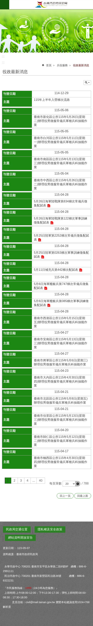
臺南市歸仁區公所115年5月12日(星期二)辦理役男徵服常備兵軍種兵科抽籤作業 (60, 440)
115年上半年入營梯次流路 (52, 99)
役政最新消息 (81, 65)
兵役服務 (62, 65)
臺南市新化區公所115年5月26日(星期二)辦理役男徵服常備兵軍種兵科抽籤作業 (60, 121)
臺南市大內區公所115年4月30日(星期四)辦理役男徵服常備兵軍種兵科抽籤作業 (60, 381)
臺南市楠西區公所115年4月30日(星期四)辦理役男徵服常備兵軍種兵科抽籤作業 (60, 462)
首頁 (48, 65)
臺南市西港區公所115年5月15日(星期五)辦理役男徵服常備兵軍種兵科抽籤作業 (60, 322)
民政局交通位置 (16, 529)
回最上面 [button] (82, 495)
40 (40, 480)
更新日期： (9, 548)
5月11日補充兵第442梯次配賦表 (56, 269)
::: (3, 56)
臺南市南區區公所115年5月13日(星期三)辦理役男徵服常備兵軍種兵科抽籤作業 (60, 163)
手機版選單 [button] (4, 4)
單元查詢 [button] (87, 82)
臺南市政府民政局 (51, 4)
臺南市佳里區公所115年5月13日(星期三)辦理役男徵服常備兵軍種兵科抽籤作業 (60, 419)
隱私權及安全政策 (50, 529)
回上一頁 (65, 495)
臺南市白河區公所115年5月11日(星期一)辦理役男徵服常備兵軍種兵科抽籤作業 (60, 142)
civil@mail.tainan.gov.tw (40, 602)
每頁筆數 (55, 483)
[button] (78, 484)
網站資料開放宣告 (20, 537)
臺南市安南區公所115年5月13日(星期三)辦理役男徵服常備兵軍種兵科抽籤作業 (60, 343)
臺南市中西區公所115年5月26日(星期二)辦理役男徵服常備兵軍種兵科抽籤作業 (60, 184)
